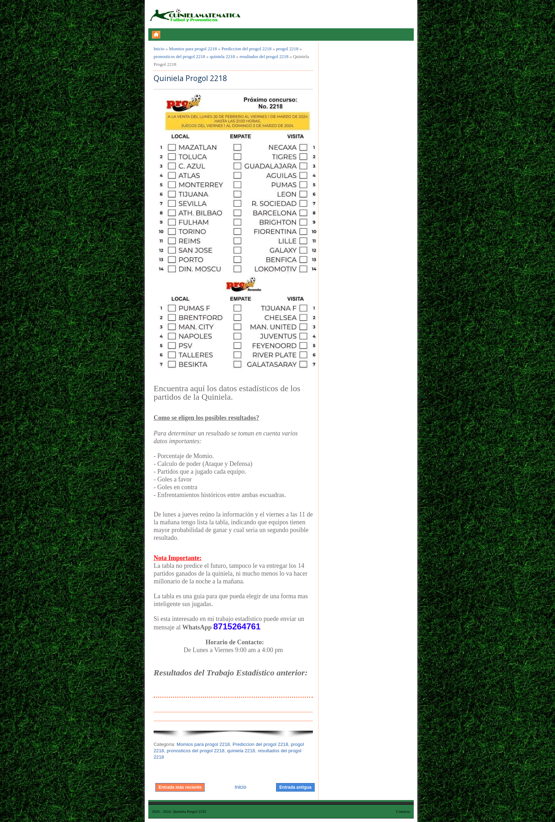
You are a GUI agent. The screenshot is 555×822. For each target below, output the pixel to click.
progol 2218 (287, 48)
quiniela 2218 (222, 56)
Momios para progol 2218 (193, 48)
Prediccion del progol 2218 (246, 48)
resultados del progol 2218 (264, 56)
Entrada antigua (295, 787)
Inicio (159, 48)
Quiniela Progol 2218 (190, 78)
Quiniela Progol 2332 (189, 811)
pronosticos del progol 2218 (179, 56)
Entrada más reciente (180, 787)
